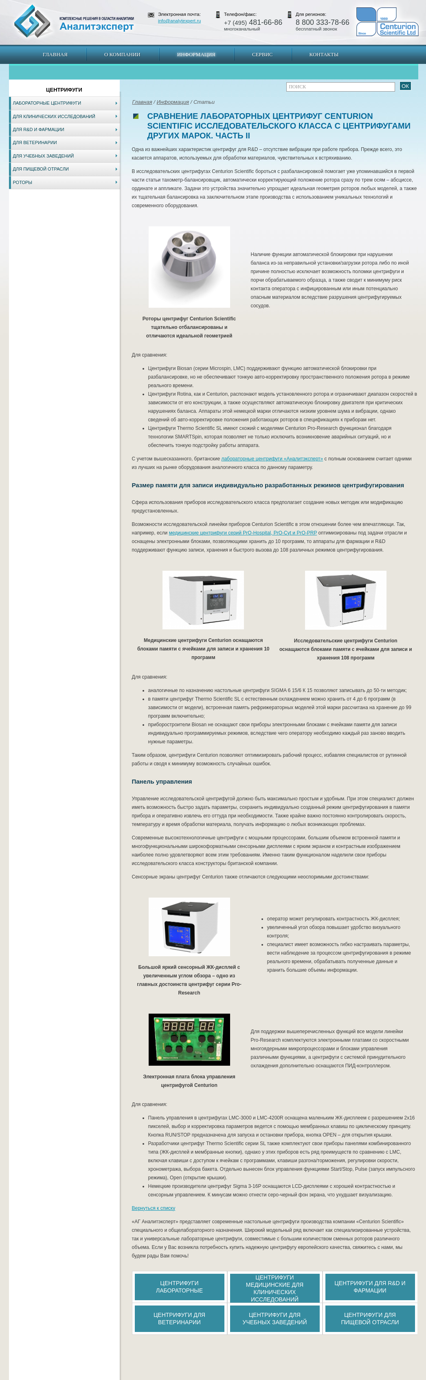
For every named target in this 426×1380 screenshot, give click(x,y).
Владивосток (155, 1375)
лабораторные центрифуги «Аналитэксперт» (272, 459)
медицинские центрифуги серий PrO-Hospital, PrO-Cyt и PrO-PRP (243, 533)
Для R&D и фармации (38, 129)
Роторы (23, 182)
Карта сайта (58, 1375)
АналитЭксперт (73, 21)
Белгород (264, 1375)
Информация (196, 54)
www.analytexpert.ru (344, 1375)
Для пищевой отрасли (41, 168)
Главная (55, 54)
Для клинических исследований (54, 116)
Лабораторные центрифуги (47, 103)
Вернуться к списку (154, 1208)
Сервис (262, 54)
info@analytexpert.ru (179, 20)
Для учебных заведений (43, 155)
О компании (122, 54)
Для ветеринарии (35, 142)
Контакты (324, 54)
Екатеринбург (212, 1375)
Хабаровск (183, 1375)
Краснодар (240, 1375)
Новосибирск (125, 1375)
